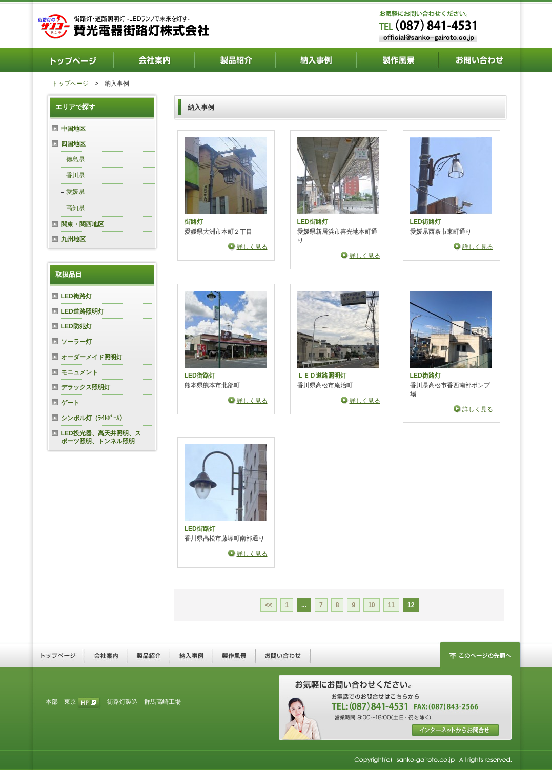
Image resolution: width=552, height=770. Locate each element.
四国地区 (73, 144)
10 (371, 605)
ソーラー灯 (76, 341)
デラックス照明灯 (85, 387)
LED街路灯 (312, 221)
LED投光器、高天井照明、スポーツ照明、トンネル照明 (101, 437)
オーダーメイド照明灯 (91, 357)
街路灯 (194, 221)
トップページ (70, 83)
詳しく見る (252, 247)
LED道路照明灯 (82, 311)
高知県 (75, 208)
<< (268, 605)
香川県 (75, 175)
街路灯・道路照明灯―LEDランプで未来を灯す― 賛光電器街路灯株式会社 (125, 25)
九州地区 (73, 239)
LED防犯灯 (76, 326)
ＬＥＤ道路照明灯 (321, 375)
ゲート (70, 402)
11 (391, 605)
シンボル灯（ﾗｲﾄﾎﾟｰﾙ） (93, 418)
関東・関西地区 (82, 224)
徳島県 (75, 159)
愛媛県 (75, 191)
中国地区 (73, 128)
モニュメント (79, 372)
